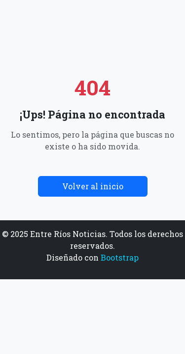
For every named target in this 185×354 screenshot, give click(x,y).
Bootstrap (120, 257)
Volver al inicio (92, 186)
